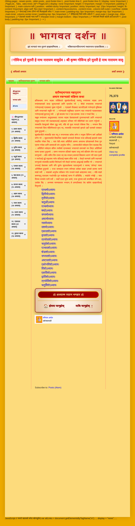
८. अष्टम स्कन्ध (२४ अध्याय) (18, 195)
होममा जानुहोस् (54, 306)
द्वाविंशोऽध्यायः (48, 276)
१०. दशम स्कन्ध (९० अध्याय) (18, 213)
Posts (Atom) (54, 387)
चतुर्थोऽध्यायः (48, 202)
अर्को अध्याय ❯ (118, 71)
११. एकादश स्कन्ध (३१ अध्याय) (18, 224)
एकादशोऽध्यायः (49, 231)
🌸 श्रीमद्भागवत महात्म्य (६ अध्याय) (18, 119)
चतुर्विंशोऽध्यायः (49, 285)
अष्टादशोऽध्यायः (49, 260)
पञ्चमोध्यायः (47, 206)
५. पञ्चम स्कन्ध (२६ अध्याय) (18, 167)
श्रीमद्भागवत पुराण (27, 81)
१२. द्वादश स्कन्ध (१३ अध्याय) (18, 234)
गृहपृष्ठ (11, 81)
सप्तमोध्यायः (47, 214)
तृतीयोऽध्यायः (48, 198)
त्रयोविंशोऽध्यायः (50, 281)
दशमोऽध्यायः (47, 227)
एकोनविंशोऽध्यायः (50, 264)
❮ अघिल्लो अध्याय (18, 71)
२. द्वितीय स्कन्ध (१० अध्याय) (18, 139)
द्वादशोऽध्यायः (48, 235)
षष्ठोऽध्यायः (47, 210)
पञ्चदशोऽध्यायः (49, 247)
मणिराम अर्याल (118, 134)
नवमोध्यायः (47, 223)
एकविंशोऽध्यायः (49, 272)
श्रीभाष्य (15, 106)
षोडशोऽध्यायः (48, 252)
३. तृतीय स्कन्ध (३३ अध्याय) (18, 148)
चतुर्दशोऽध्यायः (48, 243)
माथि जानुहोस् (84, 306)
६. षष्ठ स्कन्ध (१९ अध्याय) (18, 176)
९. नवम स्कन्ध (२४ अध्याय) (18, 204)
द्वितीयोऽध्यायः (48, 194)
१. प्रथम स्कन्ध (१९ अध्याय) (18, 130)
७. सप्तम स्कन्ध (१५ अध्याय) (18, 185)
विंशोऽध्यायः (47, 268)
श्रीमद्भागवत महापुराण (16, 92)
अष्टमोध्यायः (47, 218)
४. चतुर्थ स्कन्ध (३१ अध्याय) (18, 158)
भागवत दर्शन (44, 81)
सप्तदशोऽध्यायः (49, 256)
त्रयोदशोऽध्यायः (49, 239)
